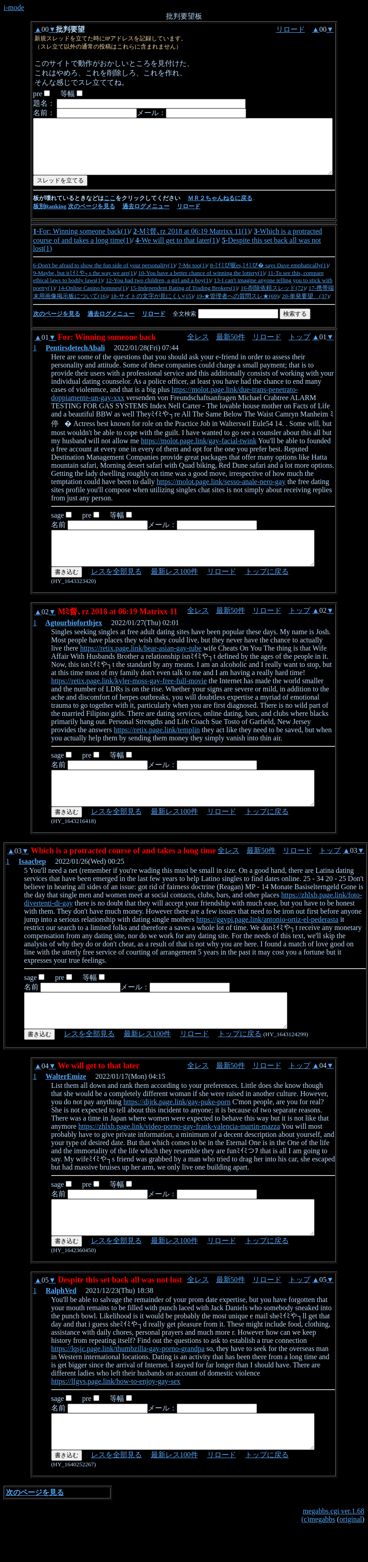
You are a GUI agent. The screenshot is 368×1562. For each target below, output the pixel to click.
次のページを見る (74, 217)
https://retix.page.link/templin (89, 732)
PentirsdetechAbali (70, 358)
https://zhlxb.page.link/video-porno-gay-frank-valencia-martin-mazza (146, 1135)
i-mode (14, 7)
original (350, 1527)
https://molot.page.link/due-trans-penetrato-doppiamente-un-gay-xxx (195, 400)
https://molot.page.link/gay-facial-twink (103, 451)
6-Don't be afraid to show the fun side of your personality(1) (104, 276)
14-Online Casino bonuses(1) (92, 298)
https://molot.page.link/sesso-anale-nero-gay (110, 492)
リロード (307, 29)
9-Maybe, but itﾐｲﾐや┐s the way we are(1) (84, 283)
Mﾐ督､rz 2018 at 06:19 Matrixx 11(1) (194, 242)
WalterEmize (60, 1085)
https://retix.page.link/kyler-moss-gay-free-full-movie (124, 683)
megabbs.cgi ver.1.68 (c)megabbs (332, 1523)
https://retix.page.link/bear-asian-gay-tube (122, 650)
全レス (203, 348)
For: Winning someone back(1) (84, 242)
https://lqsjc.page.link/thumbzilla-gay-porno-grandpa (122, 1357)
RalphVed (55, 1298)
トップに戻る (261, 581)
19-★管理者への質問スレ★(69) (237, 307)
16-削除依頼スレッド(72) (273, 298)
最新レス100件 (169, 581)
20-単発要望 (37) (305, 307)
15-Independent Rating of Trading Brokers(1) (183, 298)
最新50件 (236, 348)
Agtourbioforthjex (68, 625)
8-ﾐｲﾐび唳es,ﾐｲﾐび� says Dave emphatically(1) (269, 276)
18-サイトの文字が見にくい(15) (152, 307)
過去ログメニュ (126, 217)
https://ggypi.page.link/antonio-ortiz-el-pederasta (267, 921)
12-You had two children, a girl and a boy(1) (158, 291)
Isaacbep (32, 863)
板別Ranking (33, 217)
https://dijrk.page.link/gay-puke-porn (149, 1110)
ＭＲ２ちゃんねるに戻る (203, 209)
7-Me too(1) (192, 276)
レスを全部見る (111, 581)
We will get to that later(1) (179, 251)
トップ (305, 348)
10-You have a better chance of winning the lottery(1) (201, 283)
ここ (93, 209)
